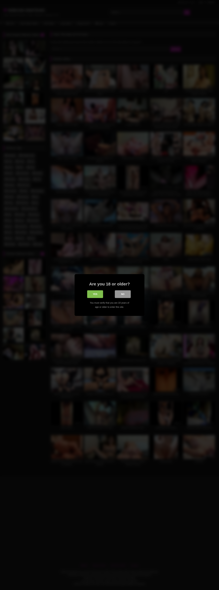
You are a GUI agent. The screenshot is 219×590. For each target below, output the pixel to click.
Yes (95, 294)
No (122, 294)
